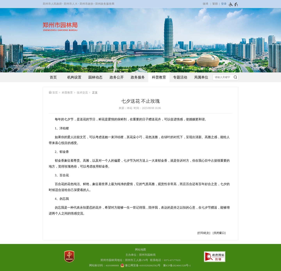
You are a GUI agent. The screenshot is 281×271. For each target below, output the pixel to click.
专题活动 (180, 77)
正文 (95, 92)
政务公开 (117, 77)
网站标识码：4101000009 (104, 265)
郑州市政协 (86, 3)
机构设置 (74, 77)
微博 (205, 3)
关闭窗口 (219, 232)
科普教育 (159, 77)
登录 (224, 3)
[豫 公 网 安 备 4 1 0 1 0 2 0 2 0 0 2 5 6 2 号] (140, 265)
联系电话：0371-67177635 (165, 260)
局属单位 (201, 77)
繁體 (215, 3)
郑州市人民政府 (52, 3)
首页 (53, 77)
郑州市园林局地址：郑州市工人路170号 (124, 260)
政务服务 (138, 77)
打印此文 (203, 232)
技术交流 (82, 92)
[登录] (222, 4)
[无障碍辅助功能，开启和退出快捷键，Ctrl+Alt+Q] (233, 4)
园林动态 (95, 77)
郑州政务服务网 (104, 3)
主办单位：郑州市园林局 (140, 254)
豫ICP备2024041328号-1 (177, 265)
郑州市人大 (70, 3)
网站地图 (140, 249)
